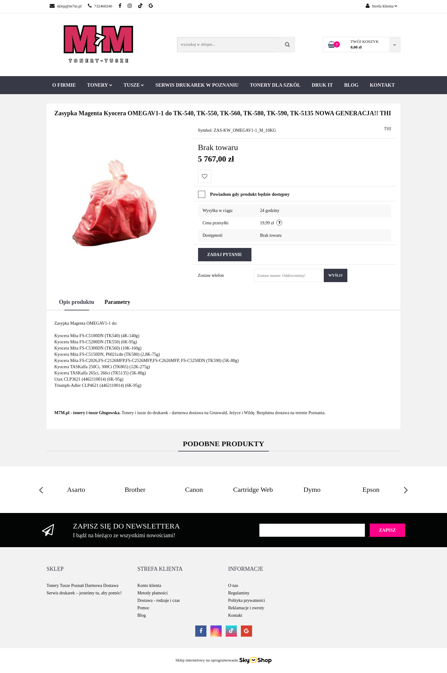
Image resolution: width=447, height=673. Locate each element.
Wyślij (335, 275)
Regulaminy (238, 593)
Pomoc (144, 608)
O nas (233, 585)
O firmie (64, 85)
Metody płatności (153, 593)
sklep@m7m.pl (66, 6)
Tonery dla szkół (275, 85)
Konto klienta (149, 585)
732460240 (100, 6)
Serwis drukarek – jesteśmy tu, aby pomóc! (84, 593)
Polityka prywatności (246, 600)
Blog (351, 85)
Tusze (134, 85)
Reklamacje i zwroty (246, 608)
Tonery (99, 85)
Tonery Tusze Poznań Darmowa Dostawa (83, 585)
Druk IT (322, 85)
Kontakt (382, 85)
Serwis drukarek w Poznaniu (197, 85)
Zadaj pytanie (224, 254)
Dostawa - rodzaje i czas (159, 600)
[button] (55, 569)
